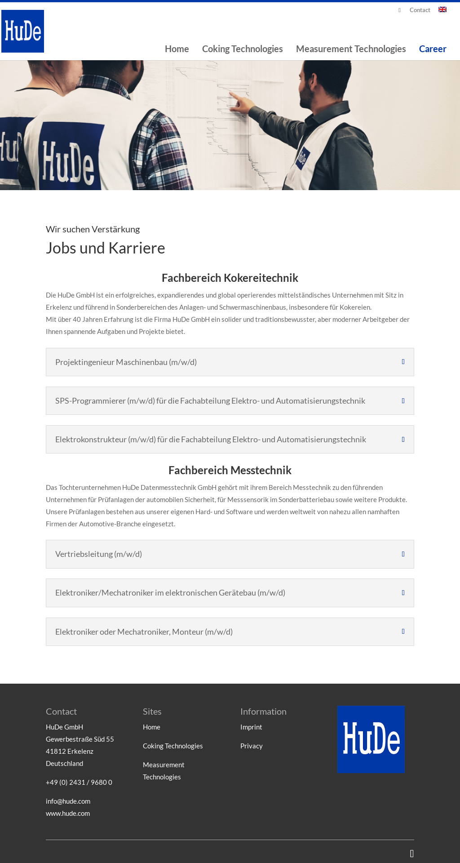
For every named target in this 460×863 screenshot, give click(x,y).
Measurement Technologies (351, 49)
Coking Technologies (242, 49)
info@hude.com (68, 801)
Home (177, 49)
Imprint (251, 727)
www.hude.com (68, 813)
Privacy (251, 746)
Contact (420, 10)
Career (433, 49)
